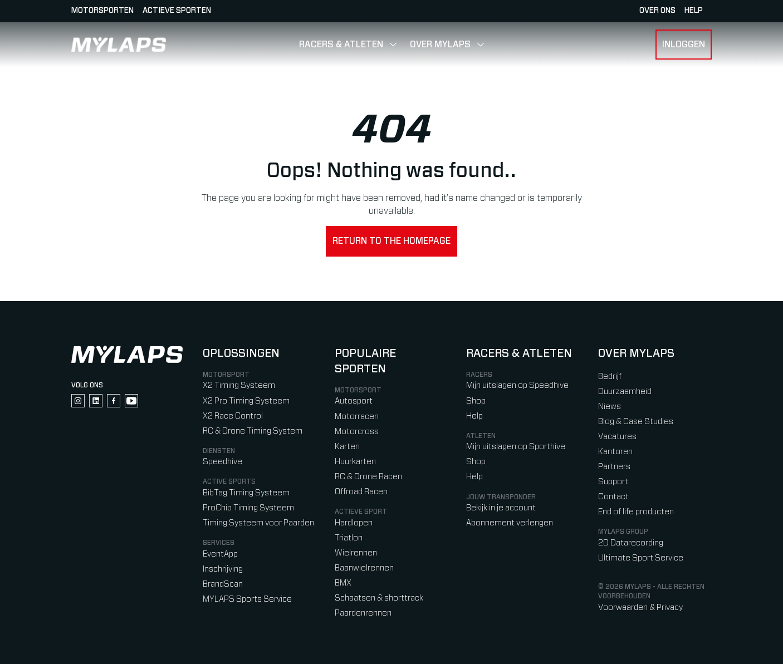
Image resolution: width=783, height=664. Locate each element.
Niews (609, 406)
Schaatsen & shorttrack (379, 598)
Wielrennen (356, 553)
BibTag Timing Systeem (246, 493)
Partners (614, 467)
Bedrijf (609, 376)
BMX (343, 583)
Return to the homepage (391, 241)
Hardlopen (354, 523)
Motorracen (357, 416)
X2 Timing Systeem (239, 385)
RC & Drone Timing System (252, 431)
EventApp (220, 554)
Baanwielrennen (364, 568)
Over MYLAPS (440, 44)
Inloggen (683, 44)
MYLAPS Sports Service (247, 599)
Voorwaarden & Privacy (640, 607)
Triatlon (349, 538)
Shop (476, 401)
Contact (613, 497)
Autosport (354, 401)
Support (613, 482)
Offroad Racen (361, 492)
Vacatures (617, 436)
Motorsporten (102, 10)
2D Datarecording (630, 543)
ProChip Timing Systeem (248, 508)
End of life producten (636, 512)
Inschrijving (223, 569)
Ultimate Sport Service (640, 558)
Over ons (657, 10)
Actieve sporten (177, 10)
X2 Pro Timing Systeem (246, 401)
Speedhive (222, 462)
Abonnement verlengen (509, 523)
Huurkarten (355, 462)
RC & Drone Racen (368, 477)
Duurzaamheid (625, 391)
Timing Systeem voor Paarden (258, 523)
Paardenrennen (363, 613)
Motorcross (357, 431)
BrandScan (223, 584)
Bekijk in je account (501, 508)
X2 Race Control (233, 416)
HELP (693, 10)
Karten (347, 446)
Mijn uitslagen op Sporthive (515, 446)
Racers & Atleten (341, 44)
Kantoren (615, 451)
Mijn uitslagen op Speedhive (517, 385)
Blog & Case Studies (635, 421)
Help (474, 416)
